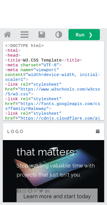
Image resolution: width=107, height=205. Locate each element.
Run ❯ (84, 34)
